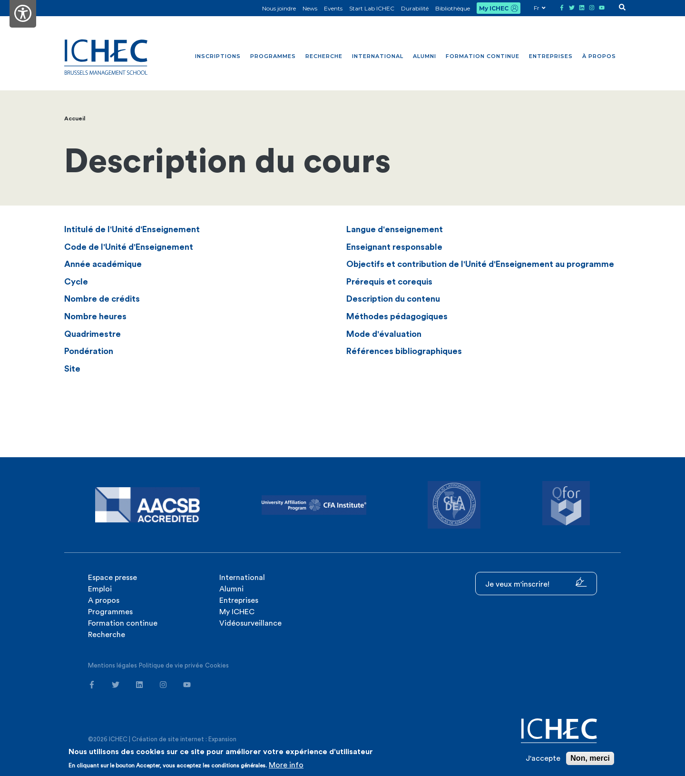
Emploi (100, 589)
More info (286, 765)
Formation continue (482, 56)
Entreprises (551, 56)
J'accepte (543, 758)
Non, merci (590, 758)
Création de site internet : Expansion (184, 739)
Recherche (323, 56)
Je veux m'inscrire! (536, 582)
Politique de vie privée (171, 665)
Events (333, 8)
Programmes (273, 56)
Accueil (74, 118)
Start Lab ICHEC (371, 8)
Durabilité (415, 8)
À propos (599, 56)
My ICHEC (494, 8)
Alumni (424, 56)
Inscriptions (218, 56)
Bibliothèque (452, 8)
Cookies (217, 665)
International (377, 56)
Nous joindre (279, 8)
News (310, 8)
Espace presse (112, 577)
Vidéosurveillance (250, 623)
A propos (103, 600)
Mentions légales (112, 665)
